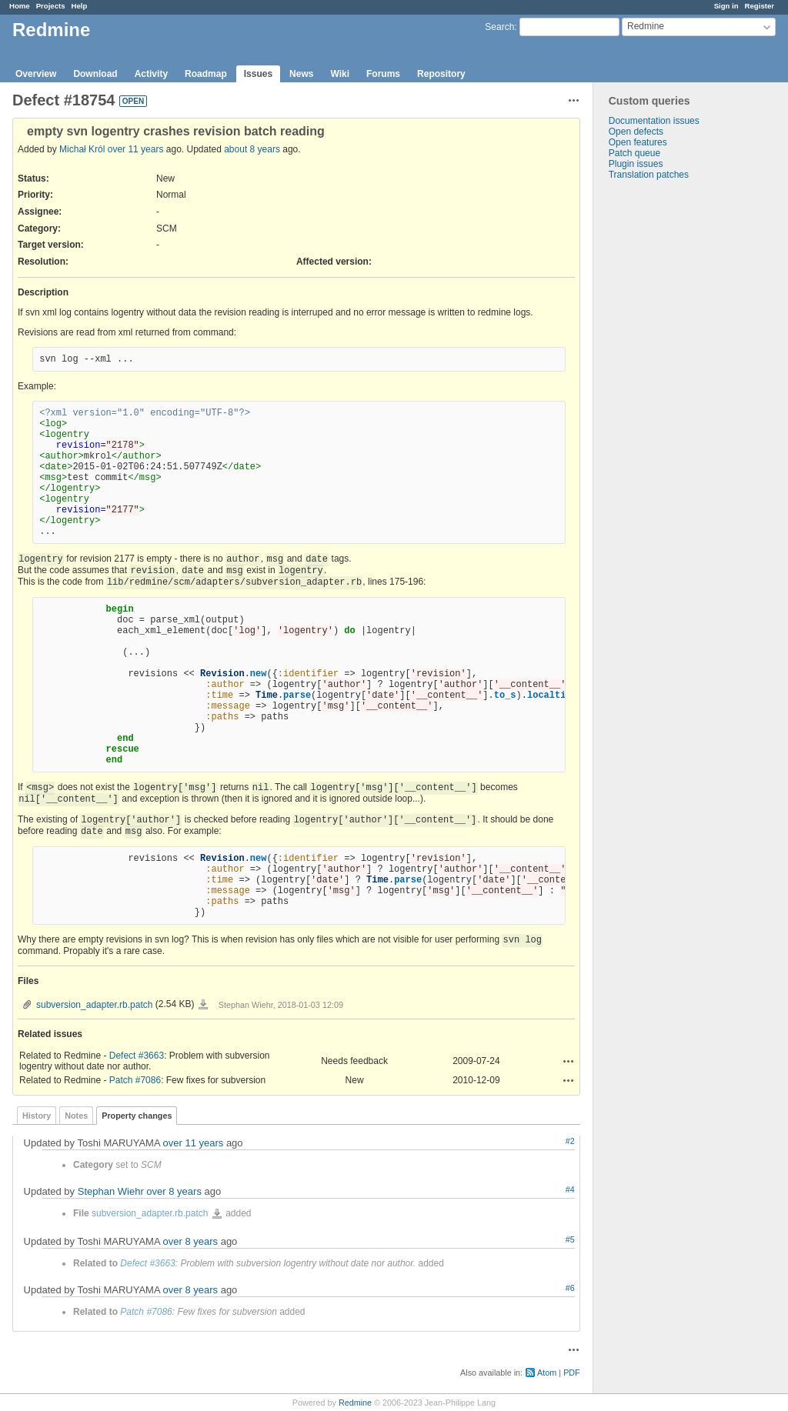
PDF (571, 1372)
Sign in (726, 6)
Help (80, 6)
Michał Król (82, 149)
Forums (383, 73)
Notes (76, 1115)
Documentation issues (654, 120)
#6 (570, 1288)
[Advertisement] (670, 421)
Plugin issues (636, 163)
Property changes (137, 1115)
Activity (151, 73)
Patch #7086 (135, 1080)
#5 (570, 1239)
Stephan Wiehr (111, 1191)
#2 (570, 1141)
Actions (569, 1061)
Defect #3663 (136, 1055)
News (301, 73)
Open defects (636, 131)
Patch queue (634, 153)
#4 (570, 1189)
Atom (546, 1372)
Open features (638, 142)
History (36, 1115)
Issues (258, 73)
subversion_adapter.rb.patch (94, 1004)
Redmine (355, 1402)
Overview (35, 73)
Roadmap (206, 73)
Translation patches (649, 174)
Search (499, 27)
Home (19, 6)
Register (759, 6)
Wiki (339, 73)
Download (95, 73)
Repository (441, 73)
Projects (50, 6)
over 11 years (136, 149)
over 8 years (174, 1191)
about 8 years (252, 149)
